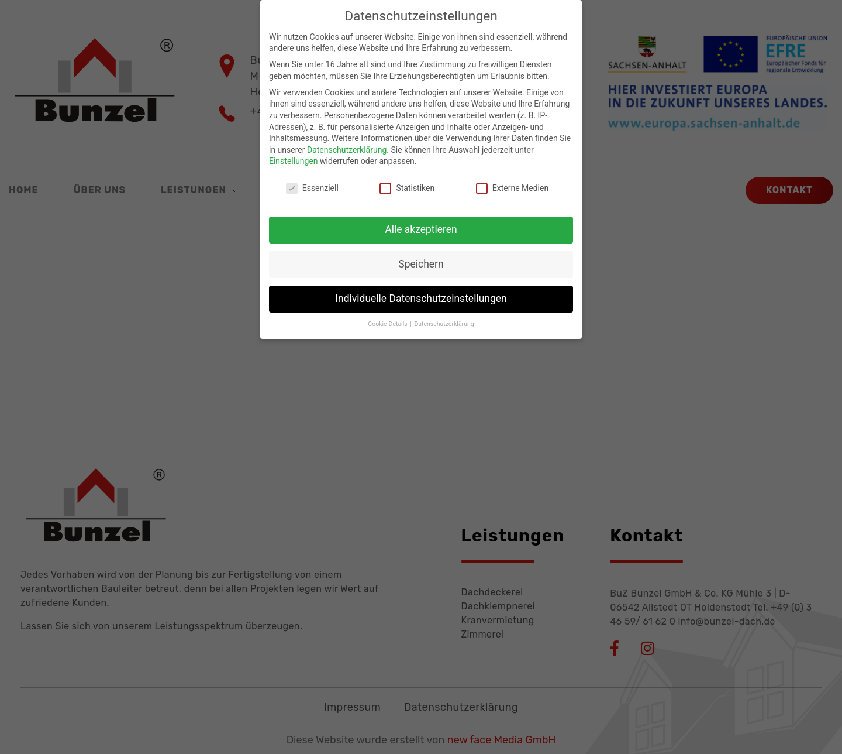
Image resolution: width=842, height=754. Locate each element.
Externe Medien (512, 181)
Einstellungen (293, 154)
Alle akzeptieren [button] (421, 222)
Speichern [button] (420, 257)
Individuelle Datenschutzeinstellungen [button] (420, 291)
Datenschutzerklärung (347, 143)
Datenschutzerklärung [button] (444, 317)
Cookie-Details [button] (388, 317)
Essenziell (312, 181)
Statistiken (406, 181)
